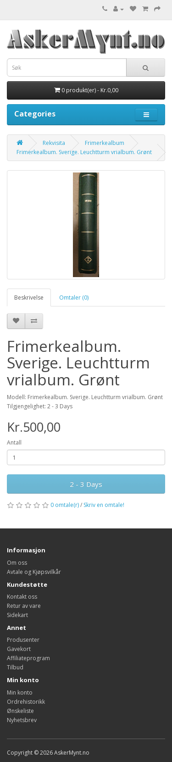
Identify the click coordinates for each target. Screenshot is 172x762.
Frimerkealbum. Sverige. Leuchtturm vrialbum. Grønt (84, 152)
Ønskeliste (20, 711)
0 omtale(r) (64, 505)
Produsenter (23, 640)
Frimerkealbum (104, 143)
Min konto (20, 692)
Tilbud (15, 667)
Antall (14, 442)
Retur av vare (24, 606)
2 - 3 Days (86, 484)
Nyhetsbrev (22, 720)
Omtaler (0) (74, 297)
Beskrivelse (29, 297)
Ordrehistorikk (26, 702)
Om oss (17, 563)
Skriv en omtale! (103, 505)
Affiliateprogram (28, 658)
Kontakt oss (22, 597)
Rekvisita (54, 143)
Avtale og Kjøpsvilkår (34, 572)
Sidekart (17, 615)
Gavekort (19, 649)
